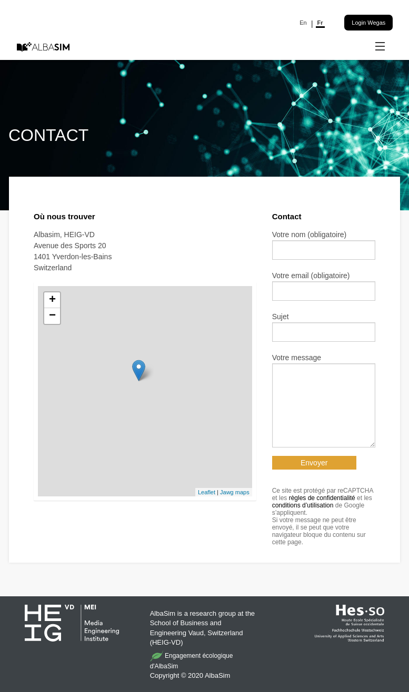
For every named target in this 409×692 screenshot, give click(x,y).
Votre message (296, 357)
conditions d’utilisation (303, 505)
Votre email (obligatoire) (311, 275)
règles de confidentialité (322, 498)
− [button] (52, 316)
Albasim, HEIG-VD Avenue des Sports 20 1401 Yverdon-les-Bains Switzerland (73, 251)
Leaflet (206, 492)
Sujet (280, 316)
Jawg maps (235, 492)
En (303, 22)
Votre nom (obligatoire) (309, 234)
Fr (320, 22)
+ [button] (52, 300)
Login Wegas (368, 22)
